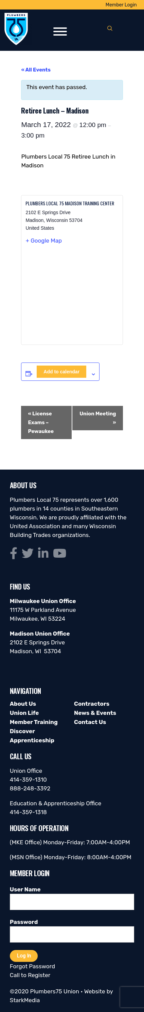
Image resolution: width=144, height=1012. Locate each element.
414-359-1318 (28, 812)
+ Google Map (43, 240)
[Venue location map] (71, 297)
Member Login (121, 5)
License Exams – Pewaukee (41, 422)
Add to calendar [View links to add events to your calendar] (61, 371)
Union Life (24, 712)
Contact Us (90, 722)
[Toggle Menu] (60, 31)
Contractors (91, 703)
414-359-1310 (28, 779)
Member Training (34, 722)
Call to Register (30, 975)
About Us (23, 703)
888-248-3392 (30, 788)
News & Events (95, 712)
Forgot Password (32, 966)
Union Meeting (97, 418)
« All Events (36, 70)
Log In (24, 956)
